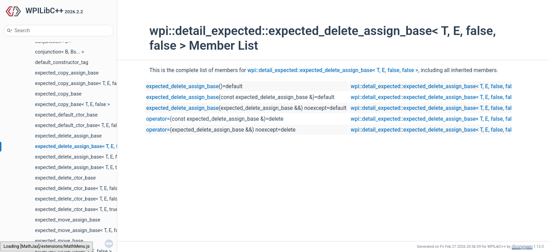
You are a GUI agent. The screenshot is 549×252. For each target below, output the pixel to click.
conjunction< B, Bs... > (59, 52)
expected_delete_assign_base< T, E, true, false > (88, 167)
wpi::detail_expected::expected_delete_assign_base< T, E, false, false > (333, 70)
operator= (158, 119)
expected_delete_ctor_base (65, 178)
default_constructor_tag (61, 62)
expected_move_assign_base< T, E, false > (81, 230)
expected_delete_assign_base (68, 136)
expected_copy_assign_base (67, 73)
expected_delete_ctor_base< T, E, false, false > (86, 188)
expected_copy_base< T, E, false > (72, 104)
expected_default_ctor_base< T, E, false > (80, 125)
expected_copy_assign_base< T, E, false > (81, 83)
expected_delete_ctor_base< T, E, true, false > (85, 209)
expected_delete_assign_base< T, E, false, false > (90, 146)
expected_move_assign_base (67, 220)
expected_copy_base (58, 94)
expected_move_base (59, 241)
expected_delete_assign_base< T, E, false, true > (88, 157)
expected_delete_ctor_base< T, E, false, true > (85, 199)
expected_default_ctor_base (66, 115)
